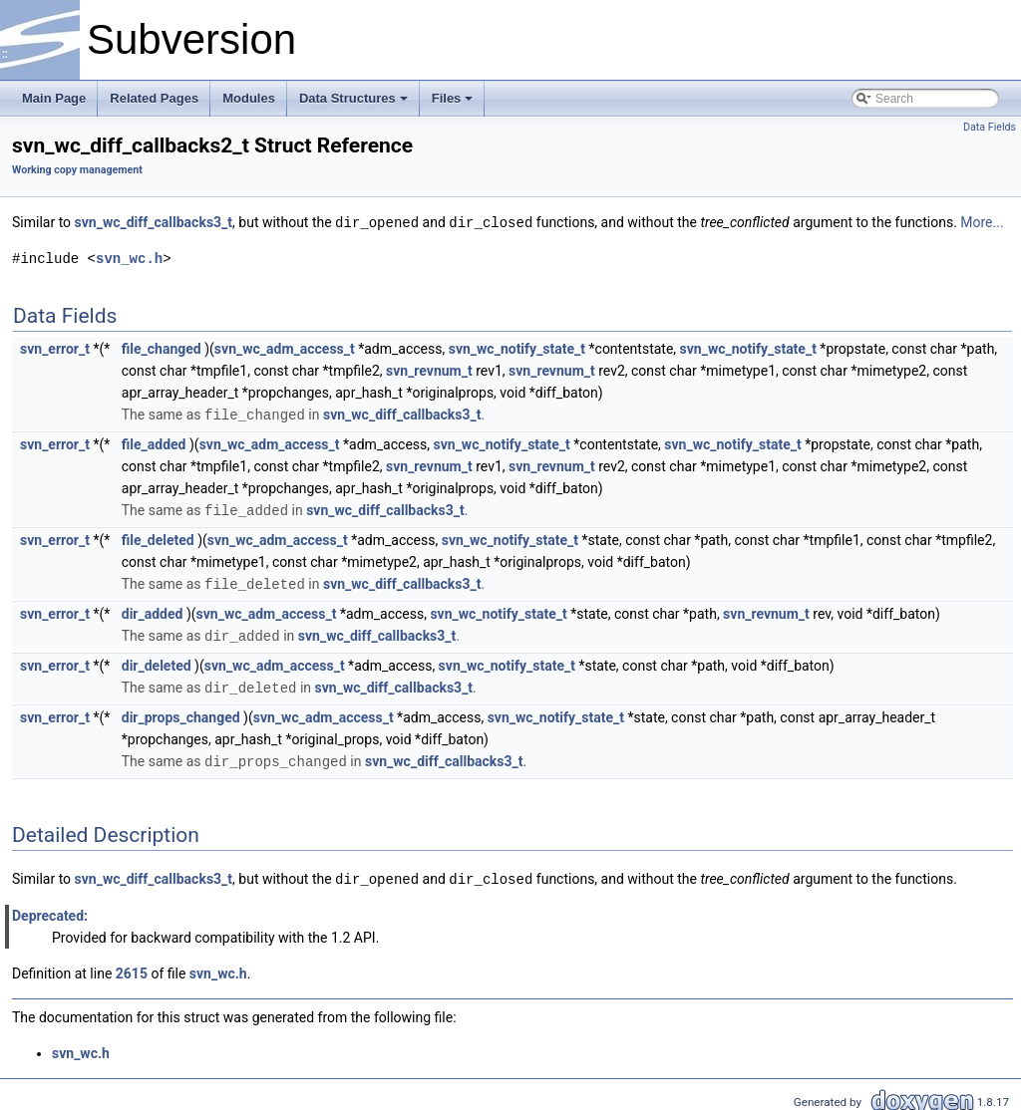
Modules (248, 98)
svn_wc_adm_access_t (284, 348)
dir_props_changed (181, 711)
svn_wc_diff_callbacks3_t (154, 222)
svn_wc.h (129, 257)
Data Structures (353, 98)
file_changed (161, 348)
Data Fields (989, 127)
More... (981, 222)
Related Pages (154, 98)
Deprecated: (50, 908)
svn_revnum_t (429, 370)
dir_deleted (156, 661)
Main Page (54, 98)
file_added (154, 442)
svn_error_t (55, 348)
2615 (132, 965)
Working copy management (77, 169)
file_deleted (158, 537)
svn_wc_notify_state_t (517, 348)
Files (453, 98)
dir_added (152, 610)
